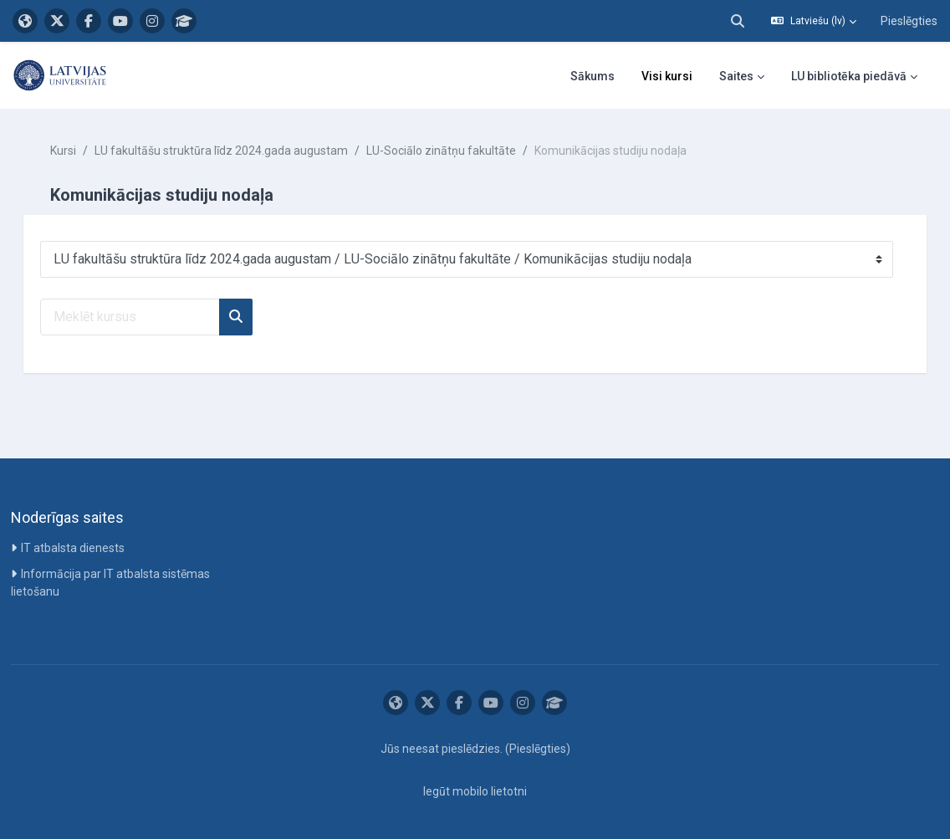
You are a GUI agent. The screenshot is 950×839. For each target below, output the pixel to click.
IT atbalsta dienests (74, 548)
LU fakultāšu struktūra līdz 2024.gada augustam (244, 150)
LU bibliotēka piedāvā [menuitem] (849, 76)
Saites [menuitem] (736, 76)
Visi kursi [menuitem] (666, 76)
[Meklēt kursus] (153, 317)
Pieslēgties (909, 21)
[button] (737, 20)
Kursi (87, 150)
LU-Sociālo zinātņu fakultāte (464, 150)
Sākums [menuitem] (592, 76)
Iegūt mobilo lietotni (475, 791)
